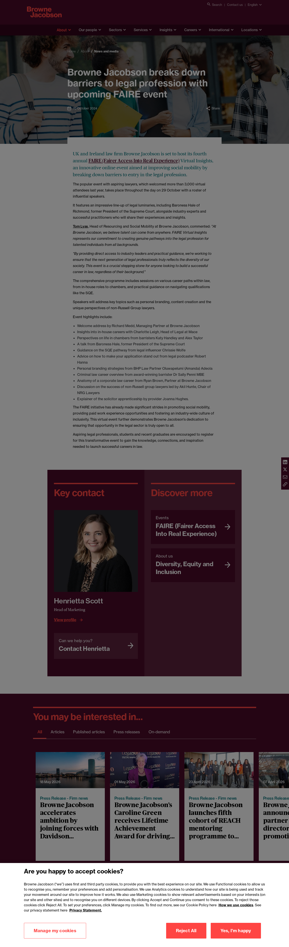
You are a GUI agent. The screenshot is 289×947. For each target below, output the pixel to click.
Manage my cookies (55, 937)
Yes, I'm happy (236, 937)
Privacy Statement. (85, 917)
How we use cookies (236, 911)
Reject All (186, 937)
